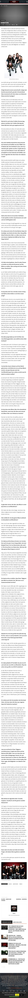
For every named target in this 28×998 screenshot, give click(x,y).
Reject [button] (21, 994)
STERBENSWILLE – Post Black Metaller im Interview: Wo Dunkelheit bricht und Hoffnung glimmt (16, 961)
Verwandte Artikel (7, 922)
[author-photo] (14, 911)
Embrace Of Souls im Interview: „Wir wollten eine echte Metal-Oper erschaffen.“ (17, 946)
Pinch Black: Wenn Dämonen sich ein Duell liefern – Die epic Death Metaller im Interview (17, 954)
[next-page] (4, 967)
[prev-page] (2, 967)
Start (1, 5)
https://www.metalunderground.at (14, 915)
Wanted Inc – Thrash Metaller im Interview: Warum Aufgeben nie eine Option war (16, 938)
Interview (10, 883)
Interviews (5, 5)
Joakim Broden (15, 883)
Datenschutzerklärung (14, 996)
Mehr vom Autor (17, 922)
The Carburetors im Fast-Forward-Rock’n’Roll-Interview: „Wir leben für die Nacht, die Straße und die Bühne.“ (17, 929)
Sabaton (20, 883)
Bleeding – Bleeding (21, 899)
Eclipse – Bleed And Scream (6, 900)
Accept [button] (17, 994)
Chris (3, 24)
